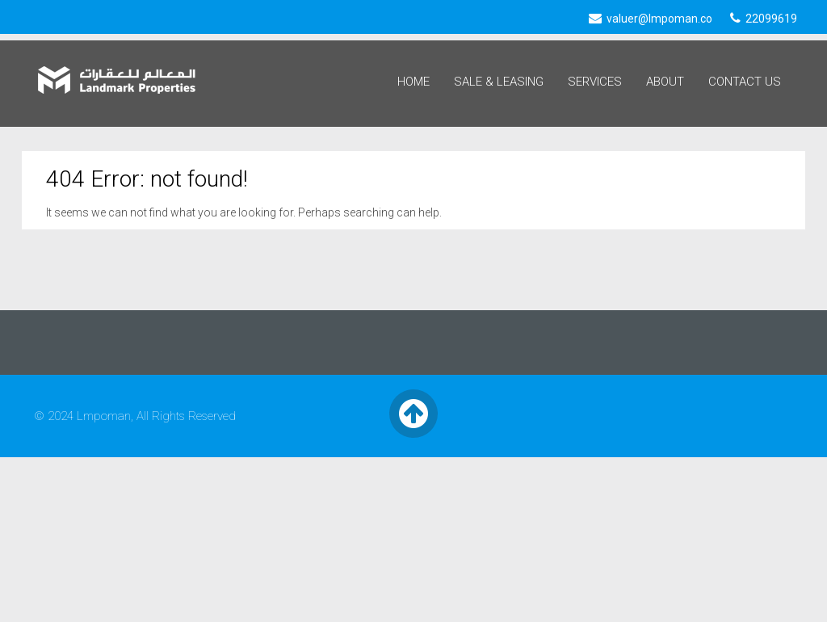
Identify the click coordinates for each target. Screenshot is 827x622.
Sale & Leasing (499, 81)
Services (595, 81)
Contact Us (744, 81)
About (665, 81)
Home (413, 81)
